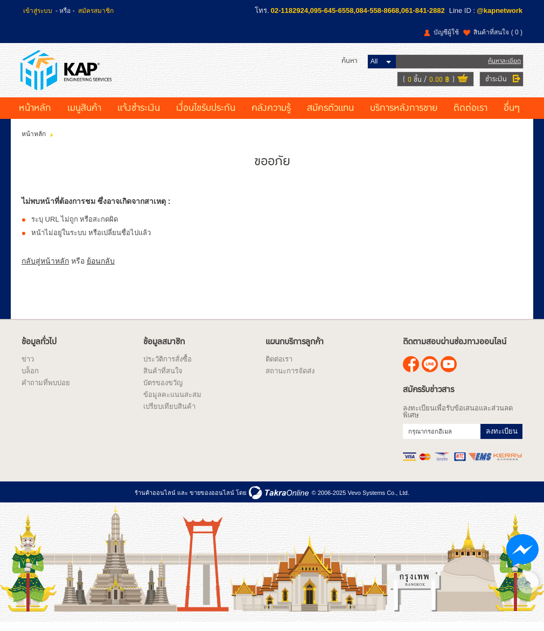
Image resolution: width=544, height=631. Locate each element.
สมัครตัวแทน (330, 116)
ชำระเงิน (495, 82)
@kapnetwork (499, 10)
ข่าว (28, 367)
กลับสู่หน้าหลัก (45, 268)
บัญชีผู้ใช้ (446, 32)
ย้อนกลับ (101, 268)
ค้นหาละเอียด (503, 64)
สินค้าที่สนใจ (497, 32)
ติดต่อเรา (470, 116)
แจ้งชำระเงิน (138, 116)
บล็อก (30, 378)
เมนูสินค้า (84, 116)
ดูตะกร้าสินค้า (461, 82)
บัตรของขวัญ (163, 390)
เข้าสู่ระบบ (37, 11)
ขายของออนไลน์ (212, 500)
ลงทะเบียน (502, 439)
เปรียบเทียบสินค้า (169, 414)
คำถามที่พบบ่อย (46, 390)
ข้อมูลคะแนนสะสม (172, 402)
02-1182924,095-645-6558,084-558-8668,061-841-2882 (358, 10)
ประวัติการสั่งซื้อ (167, 367)
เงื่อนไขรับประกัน (205, 116)
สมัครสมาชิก (96, 11)
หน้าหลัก (35, 116)
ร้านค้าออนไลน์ (155, 500)
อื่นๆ (512, 116)
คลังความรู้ (271, 116)
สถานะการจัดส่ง (290, 378)
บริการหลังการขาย (403, 116)
